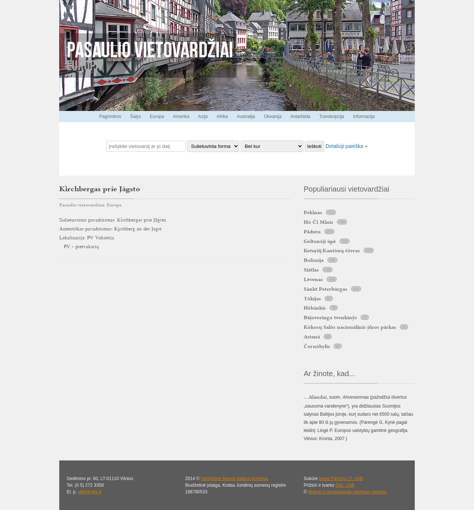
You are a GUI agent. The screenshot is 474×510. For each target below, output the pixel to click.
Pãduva (312, 231)
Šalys (135, 116)
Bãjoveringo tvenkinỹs (330, 317)
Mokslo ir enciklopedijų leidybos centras (347, 491)
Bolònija (314, 260)
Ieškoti (314, 146)
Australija (246, 116)
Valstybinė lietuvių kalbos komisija (234, 478)
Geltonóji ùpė (320, 241)
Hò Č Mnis (318, 222)
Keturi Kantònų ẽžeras (332, 250)
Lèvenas (313, 279)
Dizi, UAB (345, 485)
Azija (203, 116)
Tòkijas (312, 298)
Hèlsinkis (315, 307)
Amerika (181, 116)
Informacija (364, 116)
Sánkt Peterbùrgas (325, 289)
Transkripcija (331, 116)
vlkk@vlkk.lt (89, 491)
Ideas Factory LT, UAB (341, 478)
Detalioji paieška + (347, 146)
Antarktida (300, 116)
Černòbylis (317, 346)
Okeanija (272, 116)
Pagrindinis (110, 116)
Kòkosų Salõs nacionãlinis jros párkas (350, 327)
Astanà (312, 336)
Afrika (222, 116)
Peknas (313, 212)
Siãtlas (311, 269)
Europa (157, 116)
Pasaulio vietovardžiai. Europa (90, 205)
